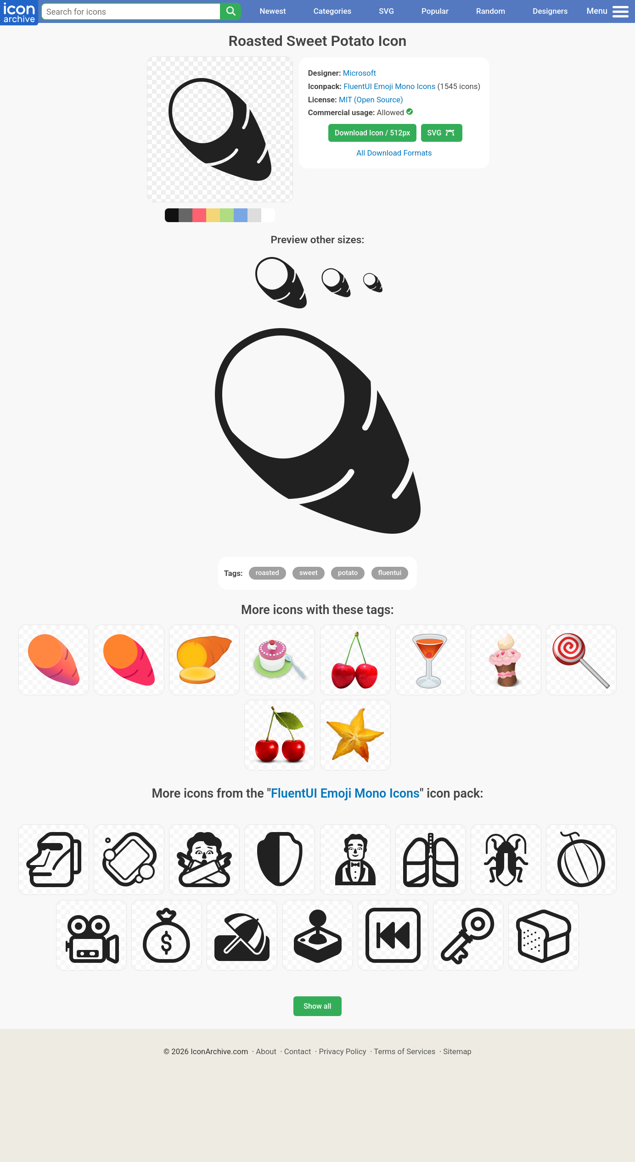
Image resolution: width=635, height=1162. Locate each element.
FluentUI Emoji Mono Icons (389, 86)
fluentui (390, 573)
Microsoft (359, 73)
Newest (272, 11)
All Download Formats (394, 152)
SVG (386, 11)
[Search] (230, 11)
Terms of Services (404, 1051)
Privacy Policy (342, 1051)
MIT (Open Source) (371, 99)
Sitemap (457, 1051)
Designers (550, 11)
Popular (435, 11)
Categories (333, 11)
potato (348, 573)
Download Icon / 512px (372, 132)
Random (490, 11)
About (266, 1051)
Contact (297, 1051)
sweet (308, 573)
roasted (267, 573)
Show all (317, 1006)
